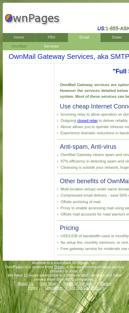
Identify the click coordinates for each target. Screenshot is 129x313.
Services (51, 46)
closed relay (87, 120)
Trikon (59, 267)
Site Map (48, 283)
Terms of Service (77, 283)
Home (19, 37)
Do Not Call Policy (85, 287)
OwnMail (18, 46)
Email (84, 37)
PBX (51, 37)
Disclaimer (54, 287)
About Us (25, 283)
